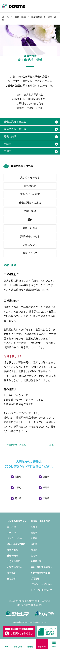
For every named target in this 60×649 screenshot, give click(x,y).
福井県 (46, 487)
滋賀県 (46, 477)
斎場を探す (18, 647)
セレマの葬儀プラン (16, 521)
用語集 (7, 144)
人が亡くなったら (30, 177)
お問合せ (30, 647)
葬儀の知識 (36, 17)
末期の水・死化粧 (30, 194)
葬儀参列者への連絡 (30, 202)
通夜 (30, 219)
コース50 (11, 532)
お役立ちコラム (14, 567)
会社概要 (11, 573)
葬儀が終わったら (30, 236)
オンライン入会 (14, 538)
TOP (6, 647)
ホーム (5, 17)
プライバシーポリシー (41, 584)
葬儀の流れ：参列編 (15, 129)
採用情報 (35, 578)
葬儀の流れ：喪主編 (15, 121)
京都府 (18, 477)
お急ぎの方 (42, 647)
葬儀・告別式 (30, 228)
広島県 (46, 498)
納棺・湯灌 (30, 211)
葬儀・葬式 (20, 17)
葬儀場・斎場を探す (40, 521)
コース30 (11, 527)
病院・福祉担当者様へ (41, 567)
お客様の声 (36, 561)
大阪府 (18, 487)
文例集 (7, 151)
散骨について (30, 253)
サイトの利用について (41, 590)
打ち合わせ (30, 186)
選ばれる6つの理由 (16, 544)
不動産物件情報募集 (40, 573)
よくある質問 (13, 561)
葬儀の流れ (12, 550)
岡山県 (18, 498)
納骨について (30, 244)
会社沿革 (11, 578)
